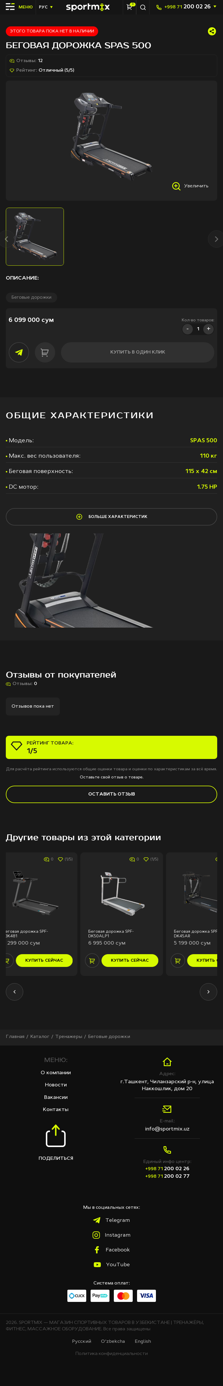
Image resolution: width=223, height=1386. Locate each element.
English (143, 1341)
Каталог (39, 1036)
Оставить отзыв (111, 794)
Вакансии (56, 1097)
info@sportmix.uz (167, 1129)
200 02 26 (187, 7)
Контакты (56, 1109)
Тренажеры (68, 1036)
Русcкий (81, 1341)
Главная (15, 1036)
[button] (14, 992)
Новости (56, 1085)
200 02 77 (167, 1176)
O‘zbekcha (113, 1341)
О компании (56, 1072)
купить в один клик (137, 352)
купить (55, 961)
